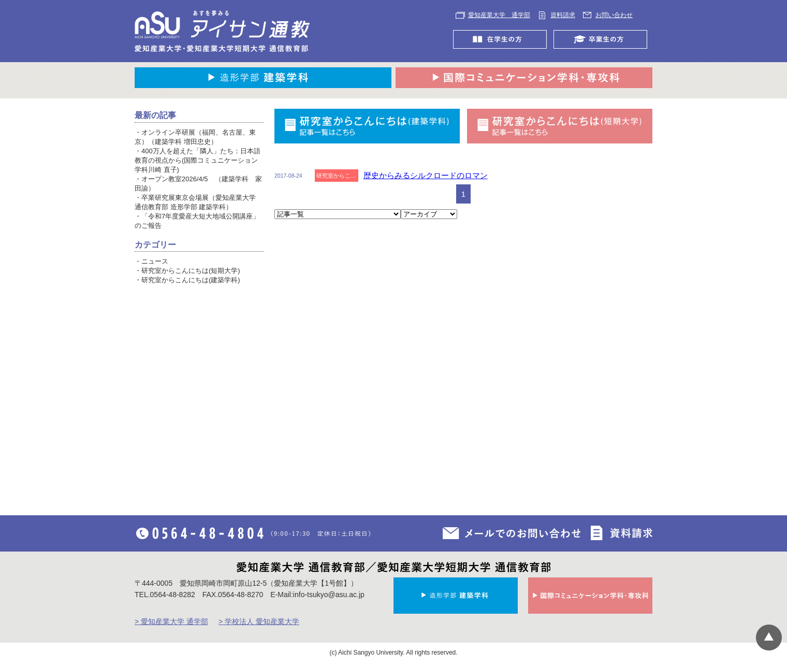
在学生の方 (502, 39)
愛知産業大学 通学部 (499, 15)
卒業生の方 (602, 39)
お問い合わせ (614, 15)
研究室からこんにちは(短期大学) (190, 270)
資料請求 (562, 15)
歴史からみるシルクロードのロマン (425, 175)
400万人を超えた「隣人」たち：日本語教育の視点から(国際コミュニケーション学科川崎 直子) (197, 160)
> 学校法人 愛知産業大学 (258, 621)
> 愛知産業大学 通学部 (171, 621)
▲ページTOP (769, 637)
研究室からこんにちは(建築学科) (190, 280)
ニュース (154, 261)
